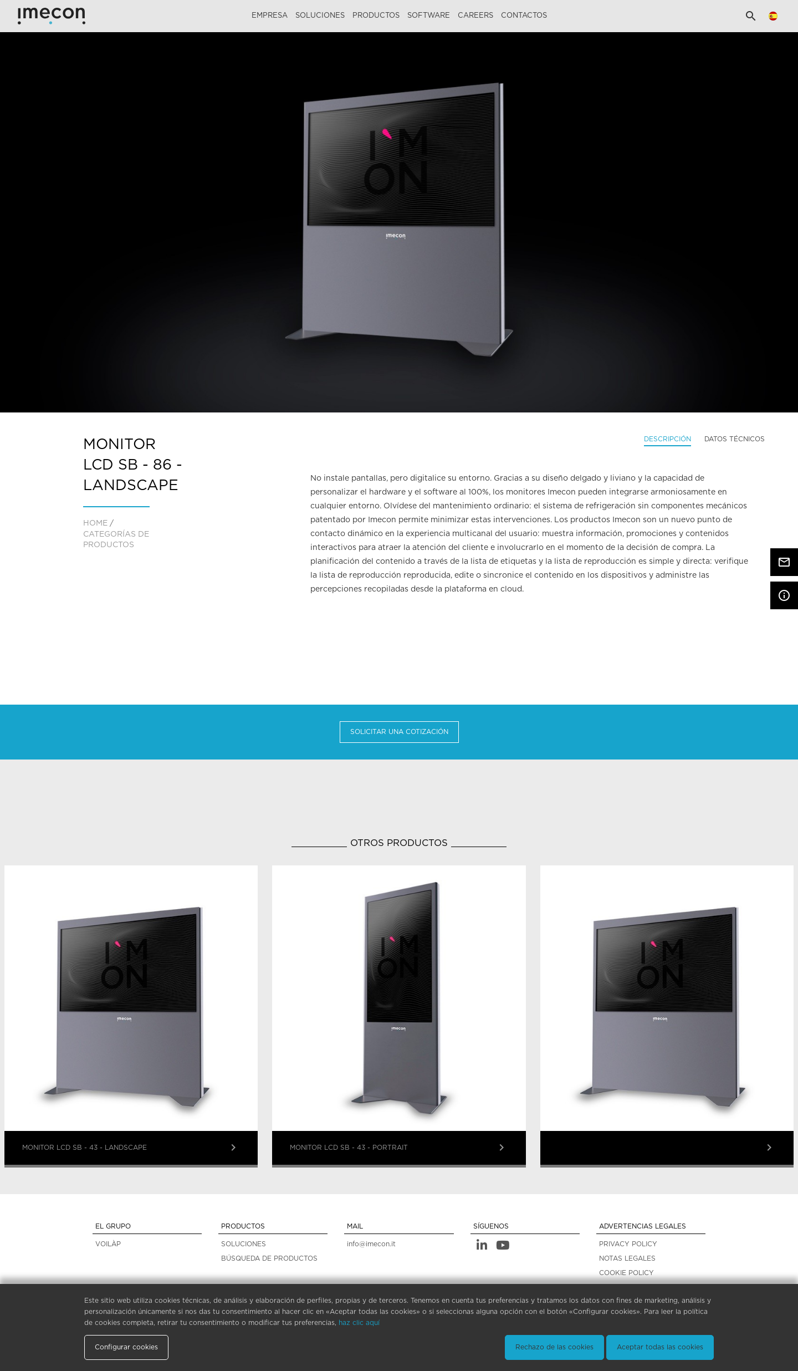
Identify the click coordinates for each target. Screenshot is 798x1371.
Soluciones (320, 15)
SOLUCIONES (243, 1244)
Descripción (667, 439)
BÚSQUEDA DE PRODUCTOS (269, 1258)
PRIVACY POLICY (628, 1244)
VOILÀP (108, 1244)
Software (428, 15)
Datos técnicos (734, 439)
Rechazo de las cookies (554, 1347)
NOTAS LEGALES (627, 1258)
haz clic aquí (359, 1322)
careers (475, 15)
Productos (376, 15)
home (95, 523)
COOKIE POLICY (626, 1273)
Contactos (524, 15)
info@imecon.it (371, 1244)
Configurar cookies (126, 1347)
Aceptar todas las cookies (660, 1347)
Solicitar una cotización (399, 731)
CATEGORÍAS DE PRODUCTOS (116, 540)
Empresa (270, 15)
